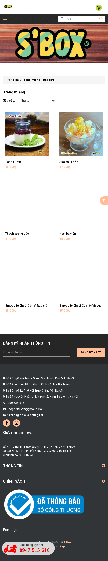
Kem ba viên (67, 233)
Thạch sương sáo (17, 233)
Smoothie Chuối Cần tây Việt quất (81, 305)
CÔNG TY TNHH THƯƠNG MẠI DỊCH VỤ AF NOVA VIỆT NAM (39, 447)
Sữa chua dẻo (68, 162)
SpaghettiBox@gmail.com (24, 409)
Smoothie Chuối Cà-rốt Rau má (26, 305)
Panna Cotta (13, 162)
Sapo (63, 546)
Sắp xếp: (9, 100)
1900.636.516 (15, 402)
